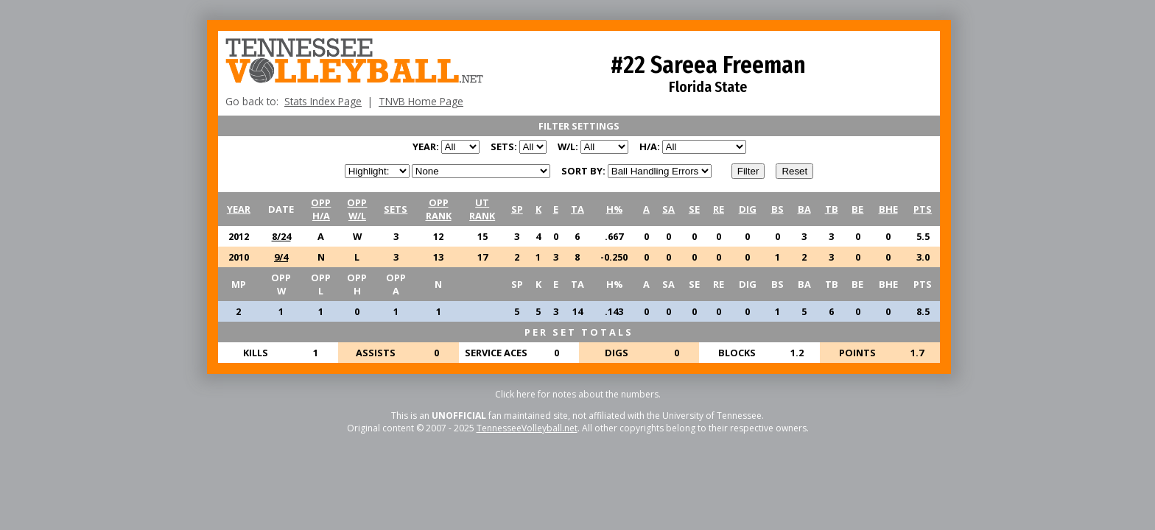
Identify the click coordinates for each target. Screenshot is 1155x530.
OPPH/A (321, 209)
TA (577, 209)
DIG (747, 209)
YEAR (238, 209)
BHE (888, 209)
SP (517, 209)
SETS (395, 209)
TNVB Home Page (421, 101)
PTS (922, 209)
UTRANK (482, 209)
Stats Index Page (323, 101)
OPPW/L (357, 209)
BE (857, 209)
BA (804, 209)
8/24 (281, 236)
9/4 (281, 257)
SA (668, 209)
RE (718, 209)
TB (831, 209)
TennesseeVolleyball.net (527, 428)
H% (614, 209)
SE (694, 209)
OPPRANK (439, 209)
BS (777, 209)
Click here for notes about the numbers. (578, 394)
